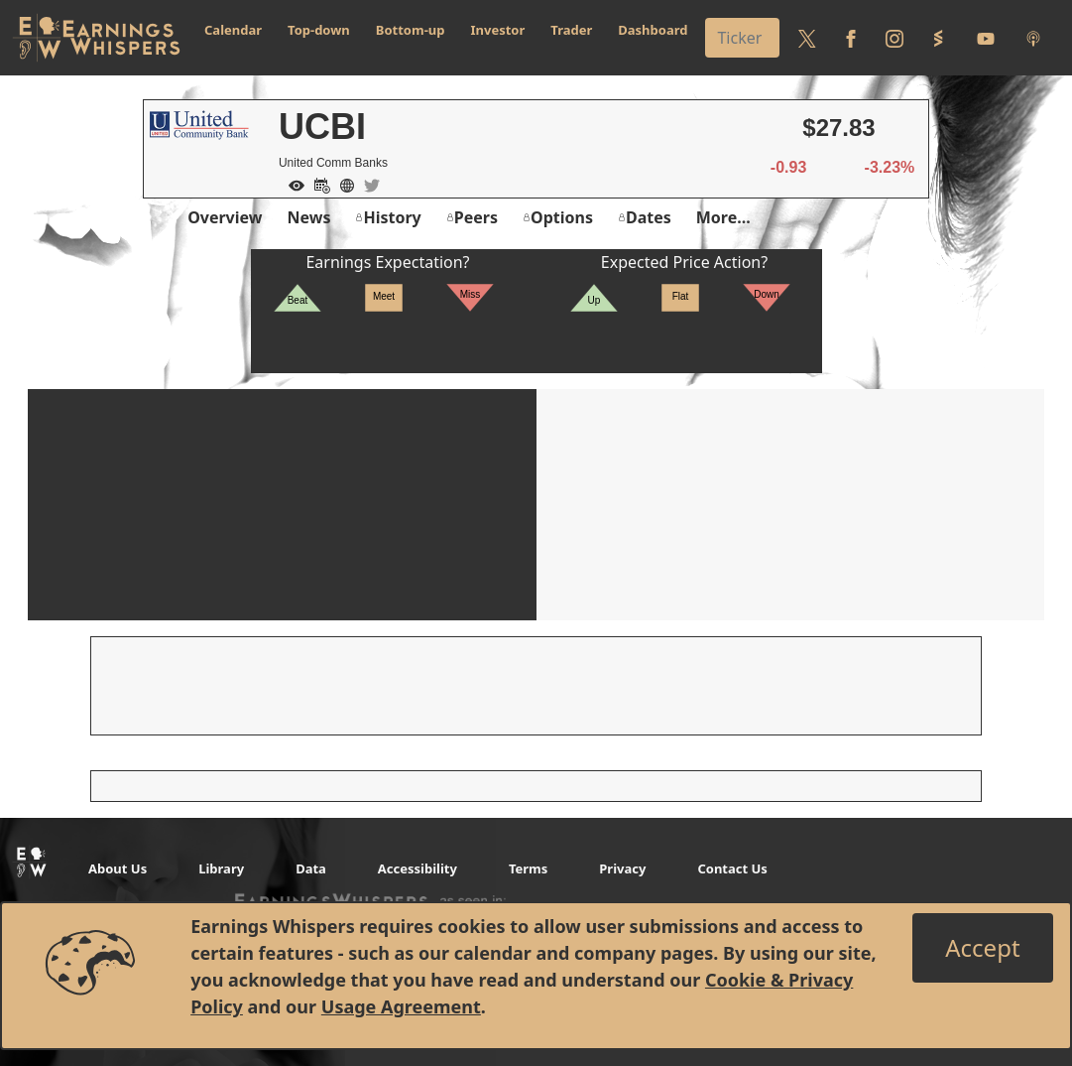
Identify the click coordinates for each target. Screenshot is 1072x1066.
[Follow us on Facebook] (851, 38)
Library (221, 868)
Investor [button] (498, 30)
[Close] (982, 948)
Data (311, 868)
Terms (528, 868)
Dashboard (652, 30)
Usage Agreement (401, 1006)
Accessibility (417, 868)
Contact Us (732, 868)
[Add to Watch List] (291, 184)
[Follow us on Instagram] (894, 38)
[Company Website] (342, 184)
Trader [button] (571, 30)
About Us (117, 868)
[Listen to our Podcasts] (1033, 38)
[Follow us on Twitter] (807, 38)
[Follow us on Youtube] (986, 38)
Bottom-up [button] (410, 30)
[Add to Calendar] (317, 184)
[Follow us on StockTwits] (938, 38)
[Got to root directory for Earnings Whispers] (96, 37)
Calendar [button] (233, 30)
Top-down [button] (319, 30)
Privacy (622, 868)
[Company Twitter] (367, 184)
